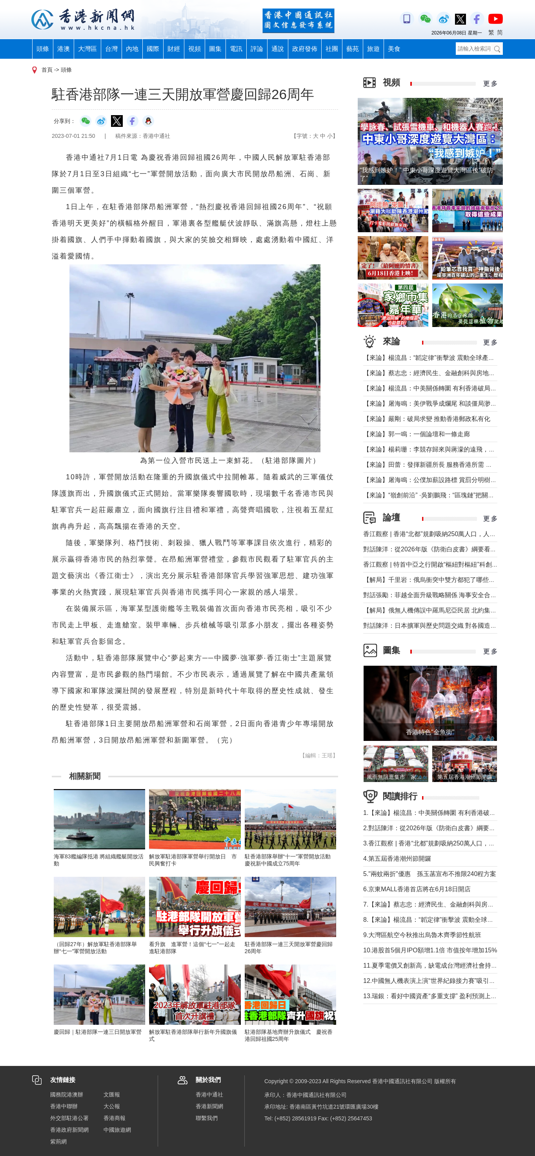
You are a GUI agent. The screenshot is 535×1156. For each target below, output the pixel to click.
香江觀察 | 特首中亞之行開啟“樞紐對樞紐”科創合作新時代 (443, 564)
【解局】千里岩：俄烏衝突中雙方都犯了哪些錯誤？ (435, 579)
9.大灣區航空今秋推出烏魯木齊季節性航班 (422, 935)
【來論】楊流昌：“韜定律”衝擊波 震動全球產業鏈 (432, 357)
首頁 (47, 70)
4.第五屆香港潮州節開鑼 (397, 858)
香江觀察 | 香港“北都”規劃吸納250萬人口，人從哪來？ (439, 534)
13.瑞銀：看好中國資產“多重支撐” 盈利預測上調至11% (439, 996)
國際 (153, 48)
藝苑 (352, 48)
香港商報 (115, 1118)
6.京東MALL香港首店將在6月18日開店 (417, 889)
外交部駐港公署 (69, 1118)
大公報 (112, 1106)
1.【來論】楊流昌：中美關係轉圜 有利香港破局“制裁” (437, 812)
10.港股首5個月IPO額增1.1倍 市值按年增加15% (430, 950)
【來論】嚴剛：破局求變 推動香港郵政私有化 (426, 418)
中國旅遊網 (117, 1130)
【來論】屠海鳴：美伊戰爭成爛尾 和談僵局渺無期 (433, 403)
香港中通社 (209, 1094)
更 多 (490, 83)
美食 (394, 48)
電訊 (236, 48)
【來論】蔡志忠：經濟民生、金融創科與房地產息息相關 (441, 373)
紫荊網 (58, 1141)
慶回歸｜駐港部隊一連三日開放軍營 (98, 1032)
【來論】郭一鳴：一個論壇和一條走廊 (416, 434)
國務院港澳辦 (66, 1094)
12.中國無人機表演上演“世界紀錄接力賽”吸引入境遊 (435, 980)
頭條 (42, 48)
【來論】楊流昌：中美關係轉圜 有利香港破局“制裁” (435, 388)
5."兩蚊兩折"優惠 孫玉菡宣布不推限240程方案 (429, 874)
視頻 (194, 48)
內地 (132, 48)
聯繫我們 (207, 1118)
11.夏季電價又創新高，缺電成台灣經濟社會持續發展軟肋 (442, 965)
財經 (173, 48)
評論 (257, 48)
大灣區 (87, 48)
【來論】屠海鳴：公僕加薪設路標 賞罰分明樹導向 (433, 480)
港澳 (63, 48)
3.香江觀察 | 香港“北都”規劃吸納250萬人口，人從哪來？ (441, 843)
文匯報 (112, 1094)
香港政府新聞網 (69, 1130)
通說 (277, 48)
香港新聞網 (209, 1106)
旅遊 (373, 48)
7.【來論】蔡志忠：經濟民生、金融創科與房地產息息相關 (444, 904)
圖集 (215, 48)
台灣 (111, 48)
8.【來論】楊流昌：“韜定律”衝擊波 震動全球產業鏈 (434, 919)
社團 (332, 48)
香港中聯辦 (64, 1106)
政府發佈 (304, 48)
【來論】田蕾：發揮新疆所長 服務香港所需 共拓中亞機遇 (443, 464)
